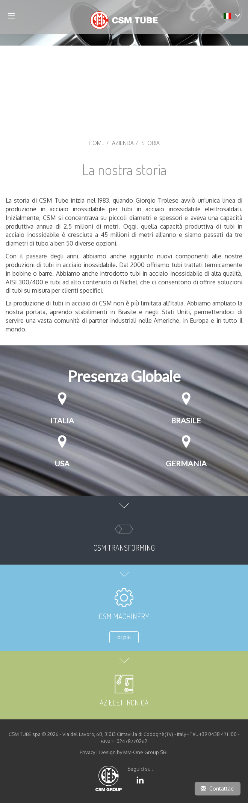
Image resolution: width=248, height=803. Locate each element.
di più (124, 637)
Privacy (87, 752)
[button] (232, 15)
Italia (62, 420)
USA (62, 463)
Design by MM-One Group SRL (134, 752)
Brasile (186, 420)
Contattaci (217, 788)
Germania (186, 463)
